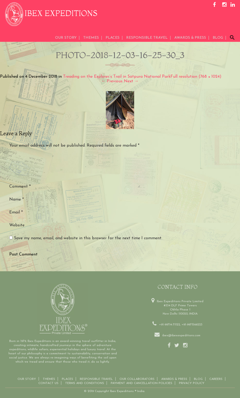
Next (131, 81)
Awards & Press (174, 375)
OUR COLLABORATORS (137, 375)
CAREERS (215, 375)
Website (16, 225)
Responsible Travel (147, 38)
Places (112, 38)
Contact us (48, 379)
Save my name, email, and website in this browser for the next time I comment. (88, 238)
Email (16, 212)
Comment (20, 187)
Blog (218, 38)
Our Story (65, 38)
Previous (112, 81)
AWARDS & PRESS (190, 38)
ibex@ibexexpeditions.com (181, 331)
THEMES (91, 38)
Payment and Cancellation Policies (141, 379)
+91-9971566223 (192, 320)
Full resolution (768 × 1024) (195, 77)
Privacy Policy (191, 379)
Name (16, 199)
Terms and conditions (84, 379)
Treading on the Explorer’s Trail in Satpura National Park (116, 77)
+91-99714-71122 (169, 320)
